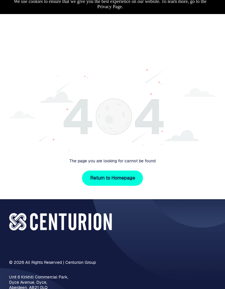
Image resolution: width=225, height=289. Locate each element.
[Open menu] (211, 16)
